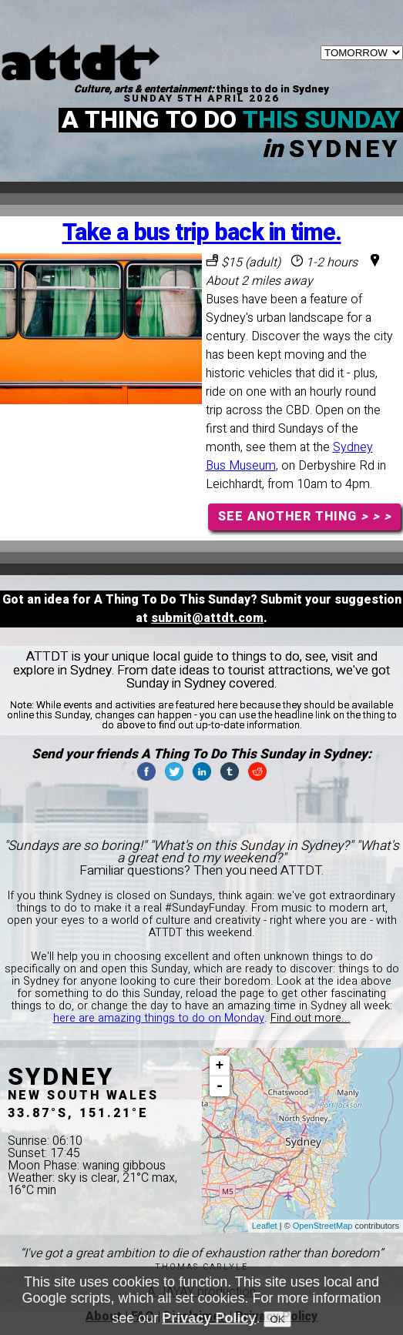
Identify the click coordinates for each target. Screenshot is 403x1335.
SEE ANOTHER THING (304, 516)
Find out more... (310, 1018)
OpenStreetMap (323, 1225)
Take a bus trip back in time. (201, 233)
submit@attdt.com (207, 618)
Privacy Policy (209, 1322)
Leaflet (264, 1225)
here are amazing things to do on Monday (158, 1018)
